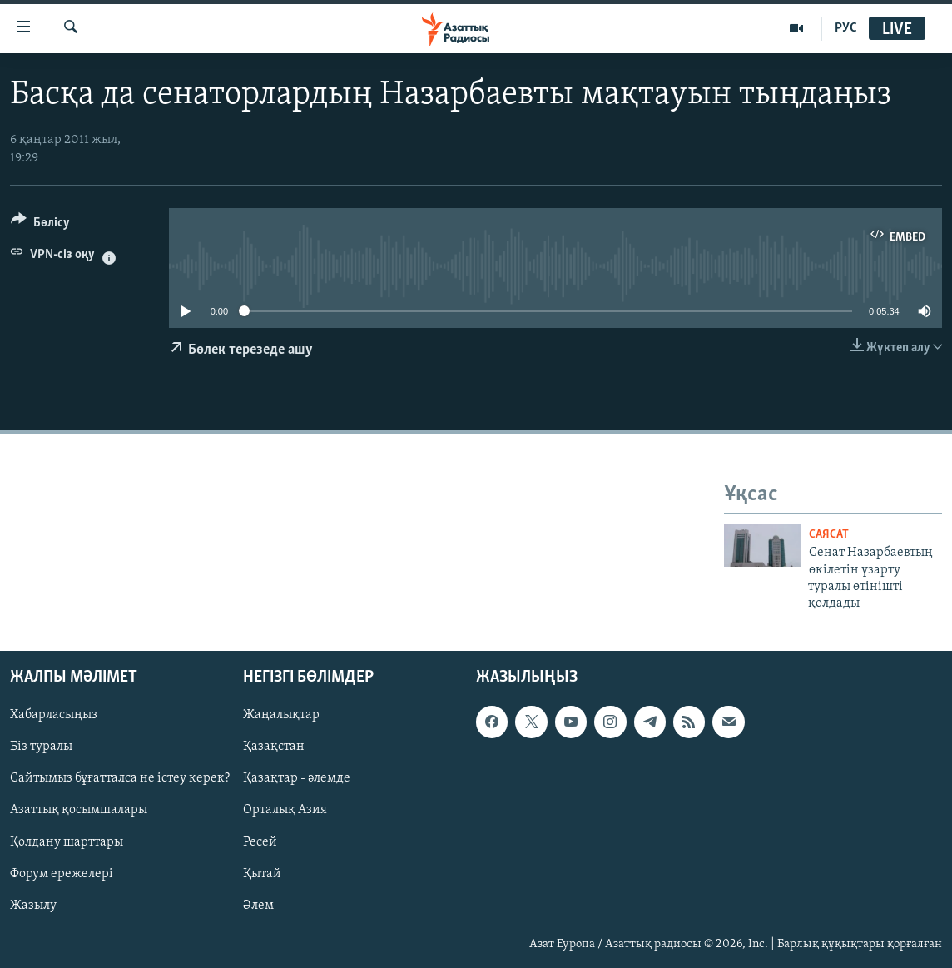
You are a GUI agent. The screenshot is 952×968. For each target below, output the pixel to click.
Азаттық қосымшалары (78, 810)
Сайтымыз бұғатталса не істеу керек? (120, 778)
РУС (846, 28)
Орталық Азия (285, 810)
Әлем (258, 904)
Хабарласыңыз (53, 715)
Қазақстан (274, 746)
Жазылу (33, 904)
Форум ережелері (61, 873)
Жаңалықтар (281, 715)
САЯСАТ (829, 535)
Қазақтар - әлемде (296, 778)
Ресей (260, 841)
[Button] (40, 225)
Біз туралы (41, 746)
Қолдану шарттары (66, 841)
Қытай (262, 873)
